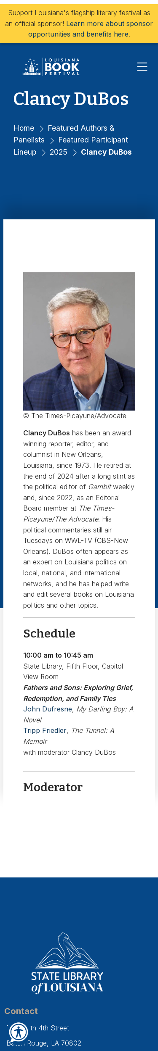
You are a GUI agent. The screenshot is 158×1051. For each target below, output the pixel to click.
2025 (58, 152)
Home (23, 128)
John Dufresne (47, 709)
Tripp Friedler (45, 730)
